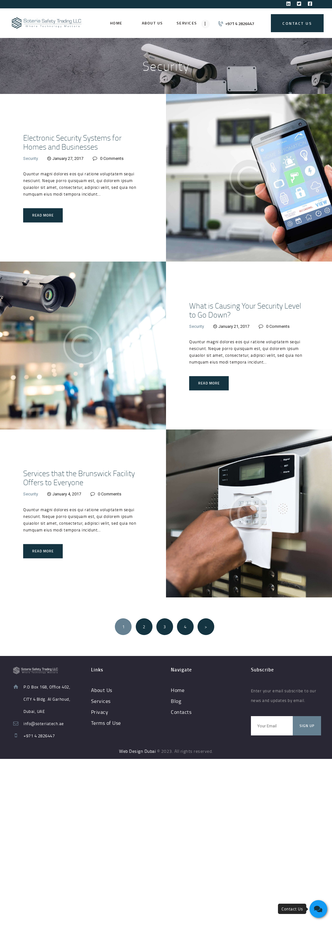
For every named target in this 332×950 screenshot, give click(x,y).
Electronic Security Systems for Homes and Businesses (72, 142)
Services (101, 701)
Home (177, 690)
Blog (176, 701)
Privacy (99, 711)
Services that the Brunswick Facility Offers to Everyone (79, 478)
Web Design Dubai (137, 751)
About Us (101, 690)
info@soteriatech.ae (43, 723)
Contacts (181, 711)
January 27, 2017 (67, 158)
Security (30, 158)
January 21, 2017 (233, 326)
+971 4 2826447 (39, 736)
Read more (43, 215)
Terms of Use (106, 722)
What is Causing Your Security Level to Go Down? (245, 310)
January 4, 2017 (66, 494)
